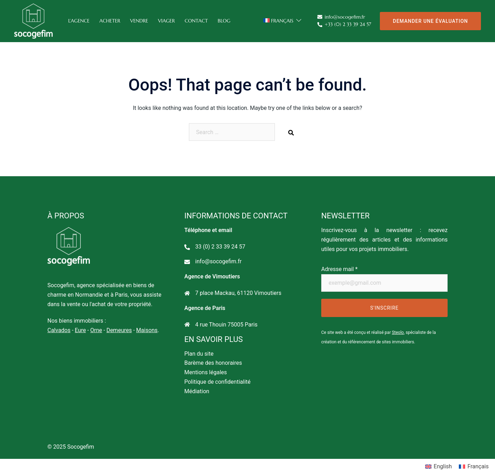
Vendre (139, 21)
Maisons (147, 330)
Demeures (119, 330)
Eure (80, 330)
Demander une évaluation (430, 21)
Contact (196, 21)
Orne (96, 330)
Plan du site (198, 353)
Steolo (398, 332)
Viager (166, 21)
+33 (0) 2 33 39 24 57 (344, 25)
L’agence (79, 21)
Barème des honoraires (213, 362)
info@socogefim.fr (341, 17)
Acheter (109, 21)
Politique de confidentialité (217, 381)
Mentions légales (205, 372)
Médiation (196, 391)
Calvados (59, 330)
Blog (224, 21)
